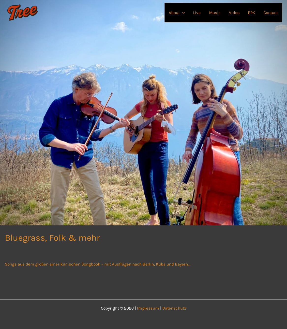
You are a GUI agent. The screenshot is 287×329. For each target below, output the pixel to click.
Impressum (148, 308)
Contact (270, 12)
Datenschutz (174, 308)
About (177, 12)
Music (215, 12)
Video (234, 12)
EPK (251, 12)
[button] (182, 12)
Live (197, 12)
